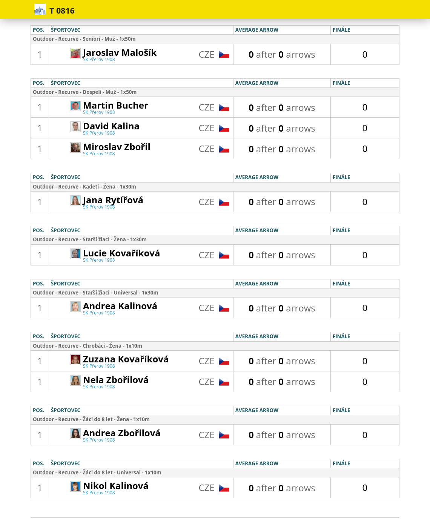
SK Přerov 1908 (99, 59)
